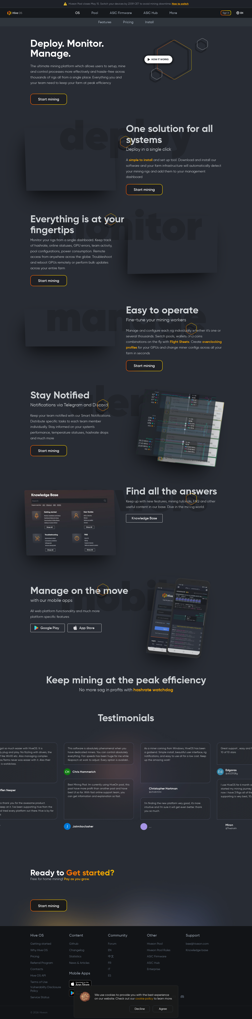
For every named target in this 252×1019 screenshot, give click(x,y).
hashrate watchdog (153, 690)
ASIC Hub (153, 963)
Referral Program (41, 963)
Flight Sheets (179, 342)
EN (109, 950)
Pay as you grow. (77, 879)
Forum (112, 943)
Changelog (76, 950)
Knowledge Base (144, 518)
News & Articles (79, 963)
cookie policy (144, 998)
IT (109, 969)
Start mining (48, 99)
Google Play (46, 628)
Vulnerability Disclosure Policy (45, 988)
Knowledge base (197, 950)
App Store (83, 628)
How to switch (180, 3)
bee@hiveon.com (197, 943)
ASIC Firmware (156, 956)
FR (109, 963)
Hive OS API (38, 975)
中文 (111, 956)
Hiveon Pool (155, 943)
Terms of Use (38, 982)
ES (109, 975)
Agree (163, 1009)
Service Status (39, 997)
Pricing (34, 956)
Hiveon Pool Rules (158, 950)
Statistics (75, 956)
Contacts (36, 969)
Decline (140, 1009)
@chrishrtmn (162, 791)
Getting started (40, 943)
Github (73, 943)
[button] (85, 997)
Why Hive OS (39, 950)
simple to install (140, 160)
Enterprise (153, 969)
